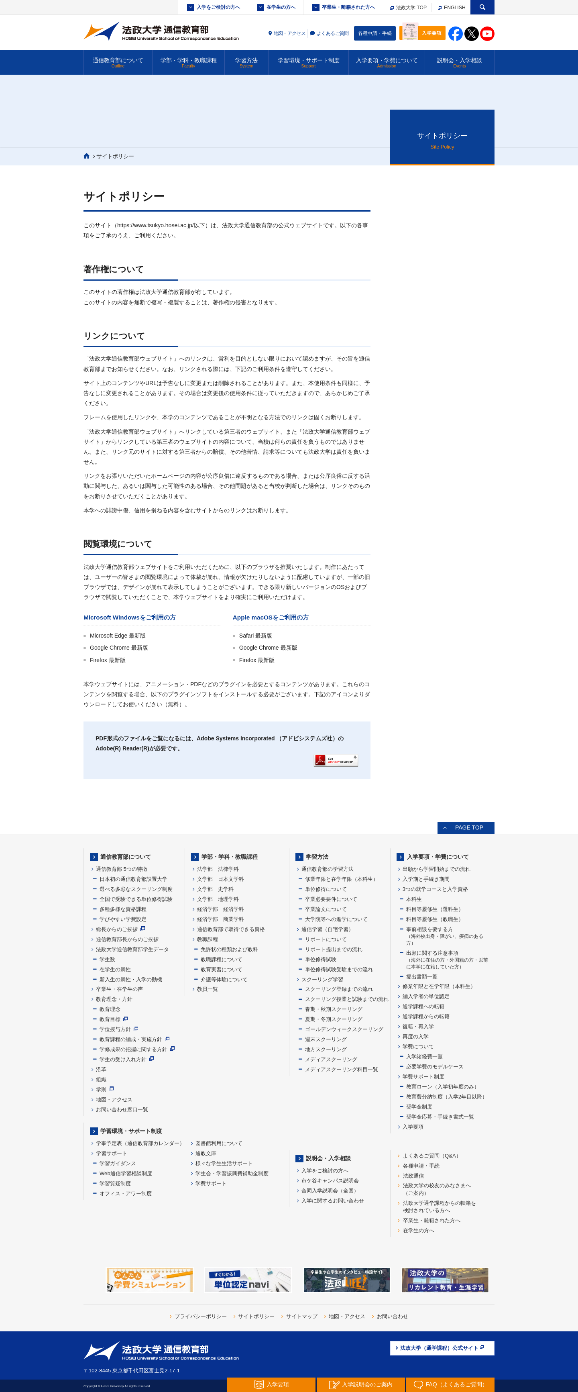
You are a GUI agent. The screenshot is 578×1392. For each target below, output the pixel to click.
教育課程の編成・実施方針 (131, 1039)
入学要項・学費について (386, 63)
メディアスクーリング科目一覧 (341, 1069)
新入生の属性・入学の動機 (131, 979)
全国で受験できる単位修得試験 (136, 899)
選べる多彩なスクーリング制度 (136, 889)
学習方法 (246, 63)
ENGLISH (452, 7)
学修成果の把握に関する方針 (133, 1049)
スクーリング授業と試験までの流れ (347, 999)
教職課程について (221, 959)
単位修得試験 (320, 959)
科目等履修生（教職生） (435, 919)
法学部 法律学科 (218, 869)
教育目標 (110, 1019)
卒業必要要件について (331, 899)
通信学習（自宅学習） (327, 929)
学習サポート (111, 1153)
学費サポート (211, 1183)
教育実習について (221, 969)
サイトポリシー (256, 1316)
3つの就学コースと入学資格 (435, 889)
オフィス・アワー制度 (126, 1193)
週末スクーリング (326, 1039)
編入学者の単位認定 (426, 996)
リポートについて (326, 939)
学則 (101, 1089)
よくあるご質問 (333, 33)
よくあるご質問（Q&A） (432, 1156)
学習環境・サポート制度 (308, 63)
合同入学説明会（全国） (330, 1191)
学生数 (107, 959)
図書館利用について (218, 1143)
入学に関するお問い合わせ (332, 1201)
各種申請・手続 (375, 33)
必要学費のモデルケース (435, 1067)
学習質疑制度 (115, 1183)
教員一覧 (207, 989)
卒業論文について (326, 909)
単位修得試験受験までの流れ (339, 969)
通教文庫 (205, 1153)
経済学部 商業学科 (220, 919)
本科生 (414, 899)
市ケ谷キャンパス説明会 (330, 1181)
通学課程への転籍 (423, 1006)
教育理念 (110, 1009)
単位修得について (326, 889)
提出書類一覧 (422, 977)
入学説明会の (360, 1384)
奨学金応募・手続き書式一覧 (440, 1117)
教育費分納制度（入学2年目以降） (446, 1097)
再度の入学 (416, 1036)
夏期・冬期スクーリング (333, 1019)
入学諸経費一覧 (424, 1057)
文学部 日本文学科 (220, 879)
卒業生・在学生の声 (119, 989)
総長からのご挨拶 (117, 929)
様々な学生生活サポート (224, 1163)
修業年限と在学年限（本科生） (341, 879)
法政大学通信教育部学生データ (132, 949)
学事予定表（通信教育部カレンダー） (140, 1143)
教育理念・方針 (114, 999)
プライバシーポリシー (201, 1316)
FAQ (450, 1384)
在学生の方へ (281, 7)
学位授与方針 (115, 1029)
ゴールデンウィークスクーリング (344, 1029)
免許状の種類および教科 (229, 949)
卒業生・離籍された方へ (348, 7)
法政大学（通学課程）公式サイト (442, 1347)
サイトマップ (301, 1316)
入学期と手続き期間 (426, 879)
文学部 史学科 (215, 889)
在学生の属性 (115, 969)
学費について (418, 1046)
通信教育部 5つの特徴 (121, 869)
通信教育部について (118, 63)
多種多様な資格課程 (123, 909)
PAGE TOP (469, 827)
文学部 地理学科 (218, 899)
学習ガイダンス (118, 1163)
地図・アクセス (290, 33)
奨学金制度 (419, 1107)
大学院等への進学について (336, 919)
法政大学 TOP (408, 7)
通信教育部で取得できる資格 (231, 929)
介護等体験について (224, 979)
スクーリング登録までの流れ (339, 989)
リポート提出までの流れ (333, 949)
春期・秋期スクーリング (333, 1009)
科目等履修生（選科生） (435, 909)
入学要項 (413, 1127)
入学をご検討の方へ (218, 7)
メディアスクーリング (331, 1059)
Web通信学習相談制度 (126, 1173)
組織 (101, 1079)
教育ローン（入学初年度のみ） (442, 1087)
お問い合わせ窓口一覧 (122, 1110)
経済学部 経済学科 (220, 909)
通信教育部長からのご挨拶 (127, 939)
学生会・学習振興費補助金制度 (232, 1173)
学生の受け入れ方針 (123, 1059)
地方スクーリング (326, 1049)
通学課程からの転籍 (426, 1016)
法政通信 (413, 1176)
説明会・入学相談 (460, 63)
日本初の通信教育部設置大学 (133, 879)
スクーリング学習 (322, 979)
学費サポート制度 (423, 1077)
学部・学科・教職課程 (188, 63)
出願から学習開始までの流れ (436, 869)
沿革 (101, 1069)
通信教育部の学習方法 (327, 869)
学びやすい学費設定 (123, 919)
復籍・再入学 (418, 1026)
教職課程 (207, 939)
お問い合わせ (392, 1316)
